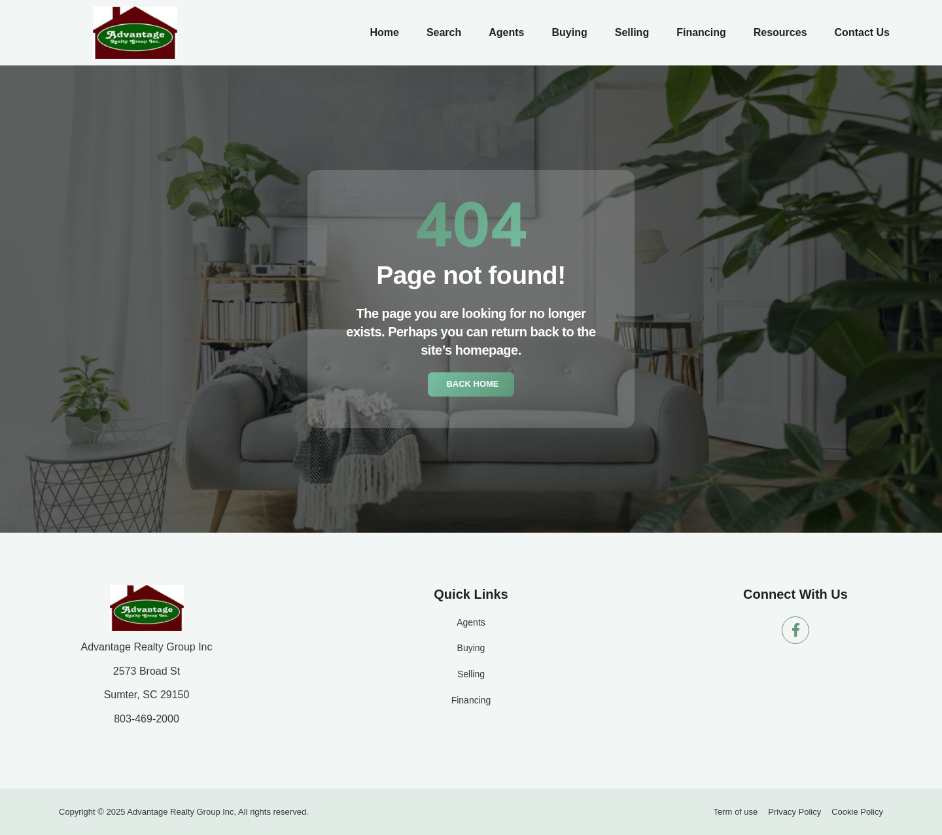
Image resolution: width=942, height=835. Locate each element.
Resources (780, 32)
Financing (701, 32)
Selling (632, 32)
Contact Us (862, 32)
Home (384, 32)
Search (444, 32)
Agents (506, 32)
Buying (569, 32)
